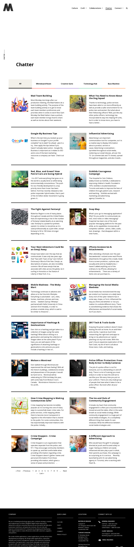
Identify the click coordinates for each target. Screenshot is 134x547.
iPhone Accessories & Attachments (100, 248)
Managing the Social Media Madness (104, 286)
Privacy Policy (62, 534)
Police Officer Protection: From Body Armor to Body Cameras (105, 361)
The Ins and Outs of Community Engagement (102, 399)
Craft (83, 8)
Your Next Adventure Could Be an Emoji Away (47, 248)
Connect (118, 8)
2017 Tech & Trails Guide (102, 322)
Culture (75, 8)
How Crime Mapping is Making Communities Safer (47, 399)
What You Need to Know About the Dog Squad (105, 97)
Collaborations (95, 8)
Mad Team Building (41, 95)
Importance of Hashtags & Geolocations (45, 323)
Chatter (109, 8)
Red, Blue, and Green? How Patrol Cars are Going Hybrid (46, 172)
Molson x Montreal (41, 360)
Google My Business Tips (44, 133)
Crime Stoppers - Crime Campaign (43, 437)
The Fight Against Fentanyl (45, 209)
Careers (59, 528)
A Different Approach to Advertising (102, 437)
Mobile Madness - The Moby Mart (46, 286)
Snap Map (94, 209)
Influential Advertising (101, 133)
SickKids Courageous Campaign (100, 172)
